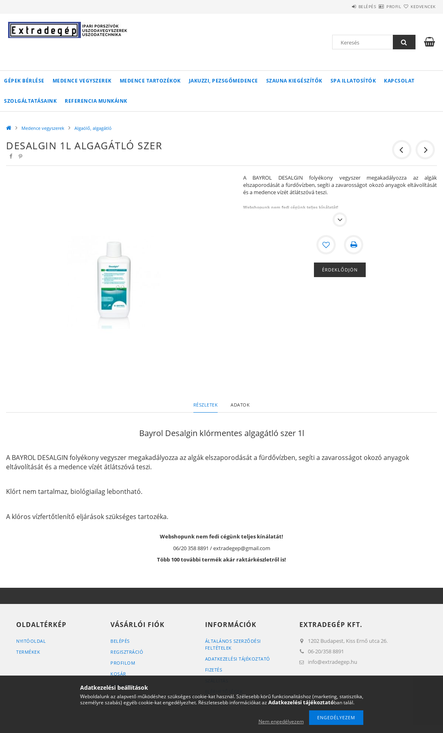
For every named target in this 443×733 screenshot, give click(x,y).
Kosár (118, 674)
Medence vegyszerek (82, 80)
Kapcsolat (399, 80)
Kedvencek (418, 6)
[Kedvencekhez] (326, 244)
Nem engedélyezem (281, 721)
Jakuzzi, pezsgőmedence (223, 80)
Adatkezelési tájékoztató (237, 659)
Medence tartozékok (150, 80)
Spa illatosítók (353, 80)
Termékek (28, 652)
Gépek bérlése (24, 80)
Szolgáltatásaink (30, 100)
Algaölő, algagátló (93, 128)
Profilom (122, 663)
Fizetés (214, 670)
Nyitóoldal (31, 641)
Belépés (343, 6)
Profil (379, 6)
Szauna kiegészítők (294, 80)
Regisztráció (126, 652)
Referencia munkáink (96, 100)
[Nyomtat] (353, 244)
